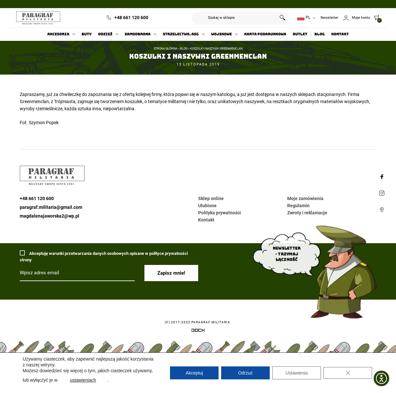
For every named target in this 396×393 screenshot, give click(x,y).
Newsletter (329, 18)
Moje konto (361, 18)
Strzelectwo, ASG (181, 34)
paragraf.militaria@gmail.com (51, 207)
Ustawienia (297, 372)
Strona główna (165, 48)
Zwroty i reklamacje (307, 212)
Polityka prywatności (219, 212)
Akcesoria (58, 34)
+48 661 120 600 (131, 17)
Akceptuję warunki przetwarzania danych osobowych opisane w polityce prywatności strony (104, 256)
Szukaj (282, 17)
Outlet (300, 34)
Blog (319, 34)
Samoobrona (138, 34)
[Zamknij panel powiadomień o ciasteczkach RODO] (347, 373)
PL (303, 17)
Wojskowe (221, 34)
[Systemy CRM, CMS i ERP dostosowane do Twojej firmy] (198, 331)
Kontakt (340, 34)
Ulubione (207, 205)
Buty (87, 34)
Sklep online (211, 198)
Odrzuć (245, 372)
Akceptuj (194, 372)
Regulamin (298, 205)
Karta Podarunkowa (265, 34)
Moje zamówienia (305, 198)
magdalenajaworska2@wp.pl (49, 216)
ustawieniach (83, 380)
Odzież (105, 34)
